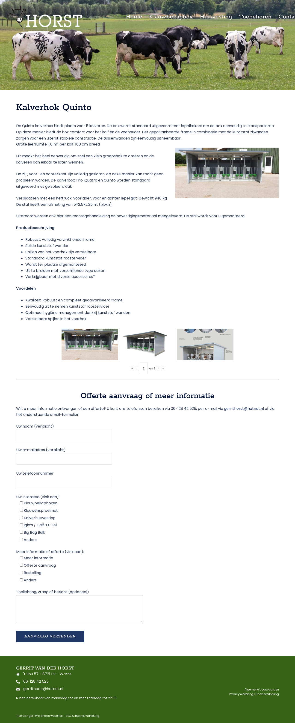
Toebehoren (255, 17)
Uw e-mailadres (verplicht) (64, 454)
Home (134, 17)
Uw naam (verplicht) (64, 431)
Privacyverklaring (241, 694)
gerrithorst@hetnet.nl (244, 408)
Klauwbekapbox (171, 17)
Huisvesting (216, 17)
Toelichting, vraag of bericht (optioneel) (79, 606)
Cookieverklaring (267, 694)
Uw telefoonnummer (64, 478)
